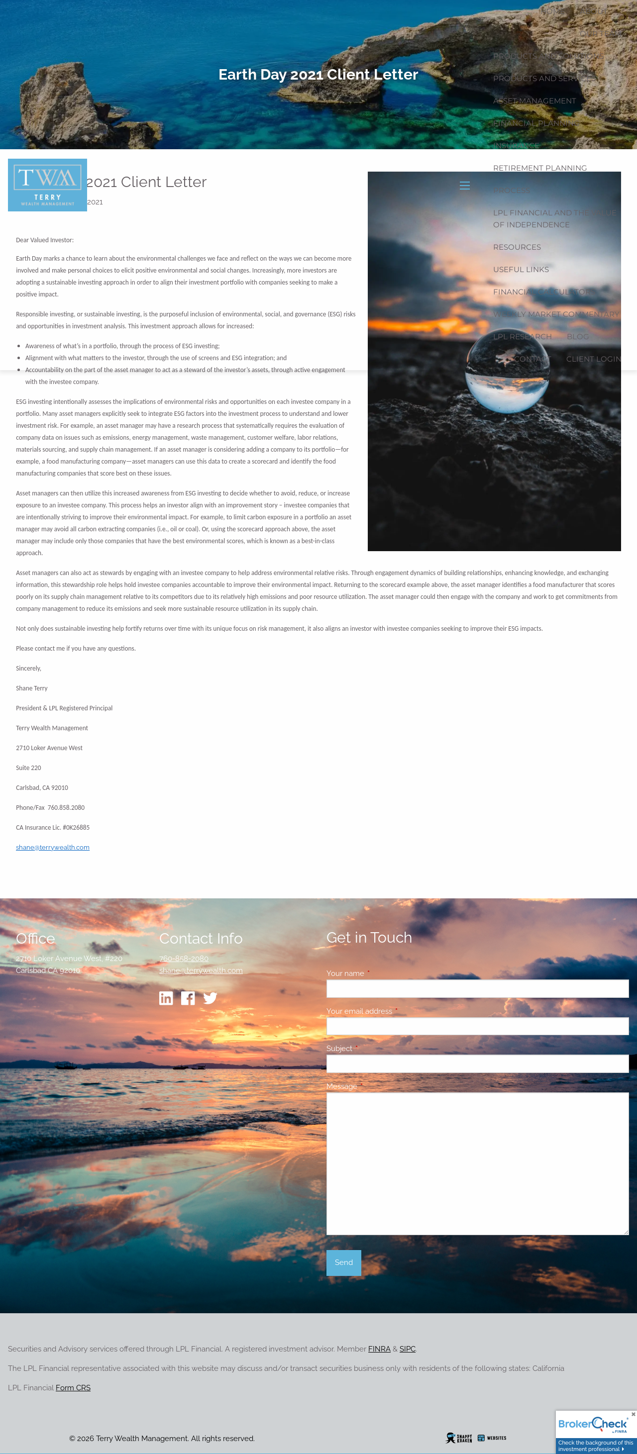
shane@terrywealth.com (53, 847)
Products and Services (544, 78)
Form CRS (73, 1387)
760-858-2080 (184, 958)
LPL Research (522, 336)
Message (377, 1086)
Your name (381, 973)
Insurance (516, 145)
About (594, 11)
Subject (375, 1048)
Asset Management (534, 100)
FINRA (379, 1349)
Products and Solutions (548, 56)
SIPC (408, 1349)
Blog (578, 336)
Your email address (395, 1011)
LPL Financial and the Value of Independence (555, 218)
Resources (517, 247)
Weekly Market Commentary (556, 314)
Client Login (594, 359)
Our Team (601, 33)
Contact (532, 359)
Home (552, 11)
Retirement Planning (540, 168)
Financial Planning (536, 123)
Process (511, 190)
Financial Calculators (544, 291)
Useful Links (521, 269)
